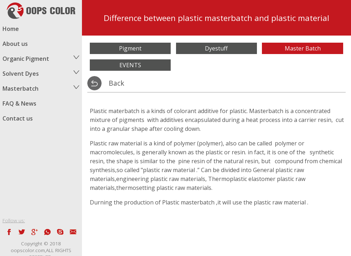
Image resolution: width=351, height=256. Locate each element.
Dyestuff (216, 48)
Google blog (34, 231)
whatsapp (47, 231)
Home (10, 29)
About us (15, 44)
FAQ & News (19, 103)
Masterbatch (20, 88)
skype (60, 231)
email (73, 231)
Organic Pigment (25, 59)
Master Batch (303, 48)
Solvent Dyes (20, 74)
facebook (8, 231)
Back (116, 83)
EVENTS (130, 65)
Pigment (130, 48)
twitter (21, 231)
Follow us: (13, 220)
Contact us (17, 118)
